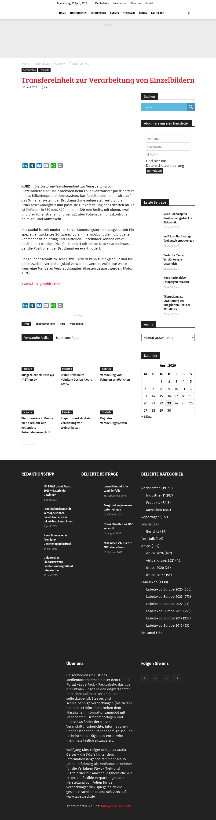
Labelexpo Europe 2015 (167, 625)
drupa (143, 13)
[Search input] (165, 107)
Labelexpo (157, 13)
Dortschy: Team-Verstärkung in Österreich (174, 259)
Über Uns (135, 3)
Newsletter (119, 3)
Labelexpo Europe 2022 (168, 604)
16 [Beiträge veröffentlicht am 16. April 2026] (169, 396)
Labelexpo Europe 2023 (168, 596)
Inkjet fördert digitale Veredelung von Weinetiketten (76, 423)
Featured (151, 633)
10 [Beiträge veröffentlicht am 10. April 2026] (176, 389)
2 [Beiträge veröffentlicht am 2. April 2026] (169, 381)
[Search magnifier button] (191, 107)
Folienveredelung (44, 323)
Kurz (62, 323)
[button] (189, 13)
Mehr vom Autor (68, 338)
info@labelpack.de (116, 806)
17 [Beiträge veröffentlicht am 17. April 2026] (176, 396)
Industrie (28, 369)
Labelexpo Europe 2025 (168, 589)
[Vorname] (168, 138)
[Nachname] (168, 146)
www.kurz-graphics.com (41, 284)
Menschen (158, 510)
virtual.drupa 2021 (164, 560)
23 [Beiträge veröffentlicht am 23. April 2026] (169, 403)
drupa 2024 (159, 553)
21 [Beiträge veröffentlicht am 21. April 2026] (153, 403)
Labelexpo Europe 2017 (168, 618)
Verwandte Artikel (37, 338)
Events (114, 13)
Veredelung (77, 323)
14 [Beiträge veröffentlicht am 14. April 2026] (153, 396)
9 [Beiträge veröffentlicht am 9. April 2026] (169, 389)
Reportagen (98, 13)
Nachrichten (78, 13)
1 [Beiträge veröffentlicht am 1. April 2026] (161, 381)
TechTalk (129, 13)
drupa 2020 (158, 568)
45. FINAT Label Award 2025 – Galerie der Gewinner (58, 491)
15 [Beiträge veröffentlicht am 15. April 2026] (161, 396)
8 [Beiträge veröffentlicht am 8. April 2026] (161, 389)
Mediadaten (102, 3)
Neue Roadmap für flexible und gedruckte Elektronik (178, 218)
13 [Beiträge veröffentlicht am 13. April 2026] (145, 396)
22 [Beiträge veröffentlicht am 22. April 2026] (161, 403)
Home (62, 13)
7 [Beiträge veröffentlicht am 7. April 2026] (153, 389)
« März (146, 416)
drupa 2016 (159, 575)
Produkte (59, 63)
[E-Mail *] (168, 154)
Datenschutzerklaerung (165, 165)
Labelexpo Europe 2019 (168, 611)
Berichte (156, 531)
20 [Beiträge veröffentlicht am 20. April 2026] (145, 403)
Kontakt (150, 3)
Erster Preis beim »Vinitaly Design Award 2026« (76, 379)
